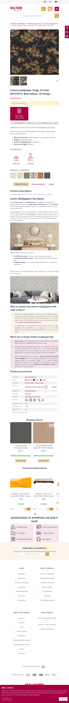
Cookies (21, 649)
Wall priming (19, 341)
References (21, 636)
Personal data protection (22, 644)
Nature (32, 383)
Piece (11, 509)
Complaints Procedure (47, 583)
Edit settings (7, 699)
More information (15, 149)
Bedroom (40, 387)
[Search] (57, 16)
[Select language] (56, 1)
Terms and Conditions (47, 574)
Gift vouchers (22, 600)
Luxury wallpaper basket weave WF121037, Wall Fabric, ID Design (43, 447)
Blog (21, 627)
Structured (36, 397)
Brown (44, 380)
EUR (50, 2)
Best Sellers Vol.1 (30, 391)
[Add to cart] (27, 509)
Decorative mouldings (22, 583)
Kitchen (34, 387)
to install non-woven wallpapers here (29, 322)
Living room (46, 387)
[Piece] (19, 509)
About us (22, 618)
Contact (21, 622)
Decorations (22, 587)
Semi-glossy (29, 397)
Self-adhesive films (22, 591)
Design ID (28, 394)
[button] (43, 9)
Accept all (63, 699)
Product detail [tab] (21, 184)
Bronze (29, 380)
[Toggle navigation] (57, 9)
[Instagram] (67, 36)
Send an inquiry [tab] (38, 184)
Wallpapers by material (34, 23)
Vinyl (26, 377)
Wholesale (47, 596)
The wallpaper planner (47, 600)
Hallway (54, 387)
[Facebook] (67, 28)
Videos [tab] (51, 184)
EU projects (21, 653)
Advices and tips (22, 631)
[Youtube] (67, 32)
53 (26, 403)
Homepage (13, 23)
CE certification (47, 591)
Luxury (27, 383)
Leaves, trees (39, 383)
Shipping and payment (47, 578)
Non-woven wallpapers (50, 23)
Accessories (21, 596)
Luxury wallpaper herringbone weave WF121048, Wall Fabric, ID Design (21, 447)
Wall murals (22, 578)
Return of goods (47, 587)
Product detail (20, 461)
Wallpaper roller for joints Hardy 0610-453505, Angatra (21, 495)
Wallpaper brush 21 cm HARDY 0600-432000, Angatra (43, 495)
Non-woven (32, 377)
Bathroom (28, 387)
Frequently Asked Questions (22, 640)
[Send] (47, 554)
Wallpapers (22, 23)
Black (37, 380)
